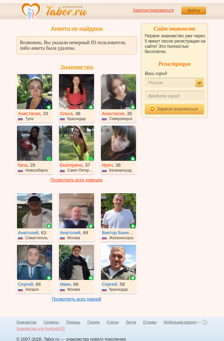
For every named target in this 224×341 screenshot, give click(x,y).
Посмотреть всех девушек (77, 179)
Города (93, 322)
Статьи (113, 322)
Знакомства (26, 322)
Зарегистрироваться (153, 10)
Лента (131, 322)
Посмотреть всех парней (76, 299)
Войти (194, 10)
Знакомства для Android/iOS (40, 328)
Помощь (73, 322)
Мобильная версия (180, 322)
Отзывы (150, 322)
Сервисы (51, 322)
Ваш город (156, 73)
